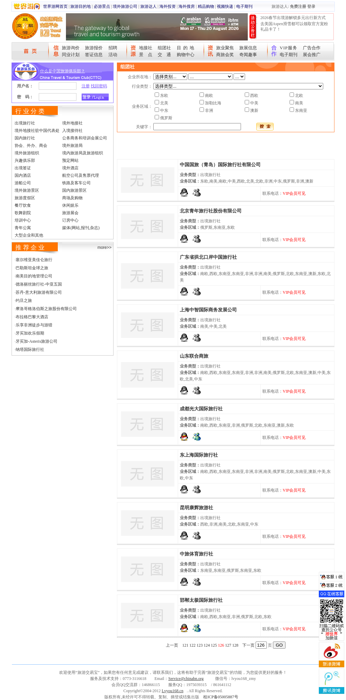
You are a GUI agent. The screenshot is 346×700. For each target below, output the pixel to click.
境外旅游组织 (27, 153)
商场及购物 (72, 197)
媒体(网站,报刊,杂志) (81, 227)
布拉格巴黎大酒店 (32, 316)
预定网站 (70, 160)
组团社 (164, 47)
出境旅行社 (25, 123)
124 (207, 645)
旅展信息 (248, 47)
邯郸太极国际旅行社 (201, 600)
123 (199, 645)
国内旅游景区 (74, 190)
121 (185, 645)
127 (228, 645)
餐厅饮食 (23, 205)
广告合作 (312, 47)
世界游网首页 (55, 6)
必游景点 (102, 6)
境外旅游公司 (125, 6)
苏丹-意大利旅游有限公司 (39, 292)
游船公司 (23, 183)
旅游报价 (94, 47)
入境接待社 (72, 130)
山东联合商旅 (194, 356)
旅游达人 (148, 6)
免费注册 (298, 6)
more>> (104, 247)
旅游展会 (70, 212)
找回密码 (99, 86)
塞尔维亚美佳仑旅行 (34, 259)
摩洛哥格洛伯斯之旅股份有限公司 (46, 308)
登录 (311, 6)
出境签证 (23, 168)
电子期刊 (244, 6)
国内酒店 (23, 175)
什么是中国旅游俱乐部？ (62, 71)
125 (214, 645)
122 (192, 645)
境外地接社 (72, 123)
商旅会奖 (225, 54)
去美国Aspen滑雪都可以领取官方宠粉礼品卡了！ (294, 26)
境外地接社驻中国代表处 (37, 130)
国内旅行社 (25, 138)
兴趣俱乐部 (25, 160)
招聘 (112, 47)
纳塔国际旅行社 (30, 349)
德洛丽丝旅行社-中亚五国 (39, 284)
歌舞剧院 (23, 212)
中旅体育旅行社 (196, 554)
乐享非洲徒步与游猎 (34, 325)
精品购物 (206, 6)
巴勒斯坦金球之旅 (32, 268)
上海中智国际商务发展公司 (208, 309)
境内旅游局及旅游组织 (82, 153)
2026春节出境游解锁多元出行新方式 (293, 17)
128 (235, 645)
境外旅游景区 (27, 190)
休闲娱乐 (70, 205)
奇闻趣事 (248, 54)
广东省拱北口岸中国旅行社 (208, 257)
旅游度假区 (25, 197)
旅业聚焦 (225, 47)
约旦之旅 (24, 300)
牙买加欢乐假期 (30, 333)
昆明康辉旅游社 (196, 507)
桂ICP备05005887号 (220, 697)
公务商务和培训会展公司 (84, 138)
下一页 (248, 645)
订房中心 (70, 220)
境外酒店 (70, 168)
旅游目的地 (80, 6)
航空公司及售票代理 (80, 175)
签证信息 (94, 54)
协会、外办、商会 (31, 145)
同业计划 (71, 54)
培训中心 (23, 220)
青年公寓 (23, 227)
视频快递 (225, 6)
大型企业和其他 (29, 235)
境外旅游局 (72, 145)
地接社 (145, 47)
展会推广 (312, 54)
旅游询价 (71, 47)
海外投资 (167, 6)
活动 (112, 54)
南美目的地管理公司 (34, 276)
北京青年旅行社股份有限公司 (211, 211)
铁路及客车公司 (76, 183)
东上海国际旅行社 (199, 455)
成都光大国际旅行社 (201, 408)
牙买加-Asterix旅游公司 (36, 341)
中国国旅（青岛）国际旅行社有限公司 (220, 164)
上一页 (172, 645)
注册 (86, 86)
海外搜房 (186, 6)
